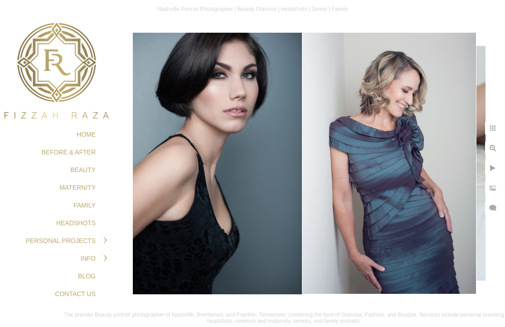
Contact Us (75, 293)
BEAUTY (83, 169)
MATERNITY (77, 187)
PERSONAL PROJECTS (61, 240)
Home (86, 134)
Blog (87, 276)
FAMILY (84, 205)
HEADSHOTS (76, 223)
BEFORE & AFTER (68, 152)
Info (88, 258)
